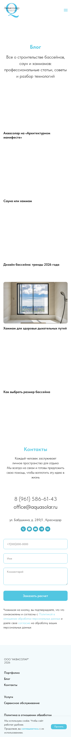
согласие (24, 623)
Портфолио (12, 672)
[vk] (47, 529)
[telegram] (41, 529)
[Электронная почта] (35, 529)
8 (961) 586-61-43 (35, 499)
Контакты (10, 685)
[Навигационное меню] (66, 10)
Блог (7, 679)
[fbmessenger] (29, 529)
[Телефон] (23, 529)
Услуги (8, 697)
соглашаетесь (30, 728)
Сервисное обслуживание (22, 703)
